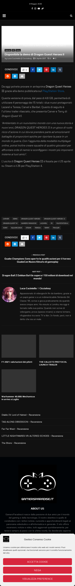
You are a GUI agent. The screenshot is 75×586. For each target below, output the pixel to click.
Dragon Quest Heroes (30, 219)
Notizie (7, 50)
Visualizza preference (37, 578)
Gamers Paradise (28, 223)
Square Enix (16, 228)
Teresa (38, 228)
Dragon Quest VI (10, 223)
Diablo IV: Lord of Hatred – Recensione (21, 414)
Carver (6, 219)
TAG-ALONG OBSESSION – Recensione (22, 421)
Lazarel (43, 223)
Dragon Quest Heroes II (54, 219)
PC (13, 50)
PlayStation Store (53, 91)
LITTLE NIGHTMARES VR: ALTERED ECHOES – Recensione (32, 436)
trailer (56, 228)
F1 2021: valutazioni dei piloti (17, 362)
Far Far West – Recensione (15, 429)
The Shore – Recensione (14, 443)
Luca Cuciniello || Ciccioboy (19, 58)
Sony (18, 50)
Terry (46, 228)
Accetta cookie (37, 561)
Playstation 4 (62, 223)
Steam (28, 228)
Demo (15, 219)
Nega (37, 570)
